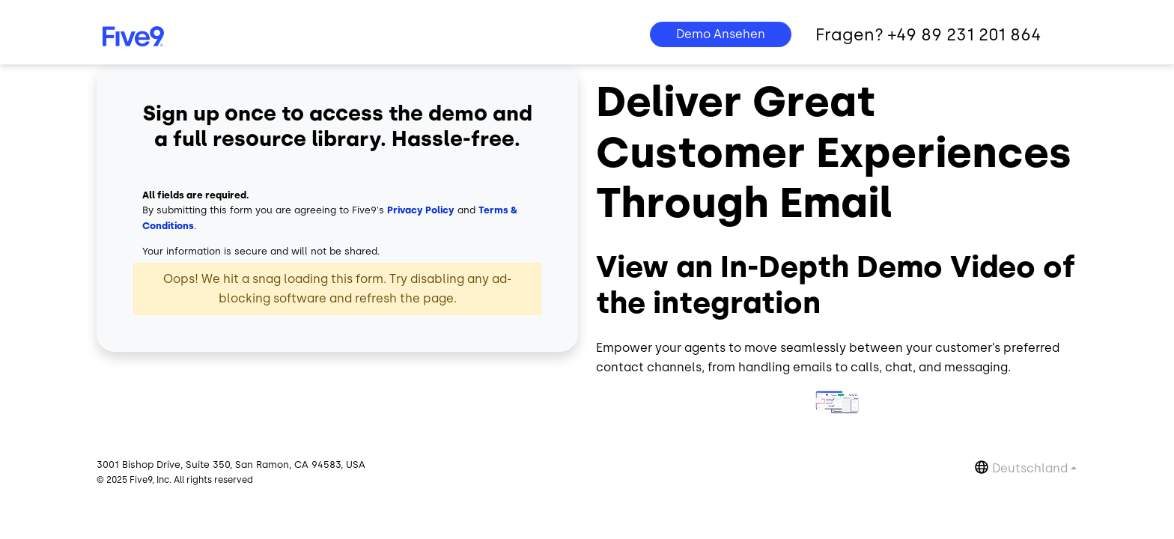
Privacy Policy (420, 210)
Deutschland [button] (1030, 468)
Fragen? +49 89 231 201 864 (928, 35)
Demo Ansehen (720, 34)
